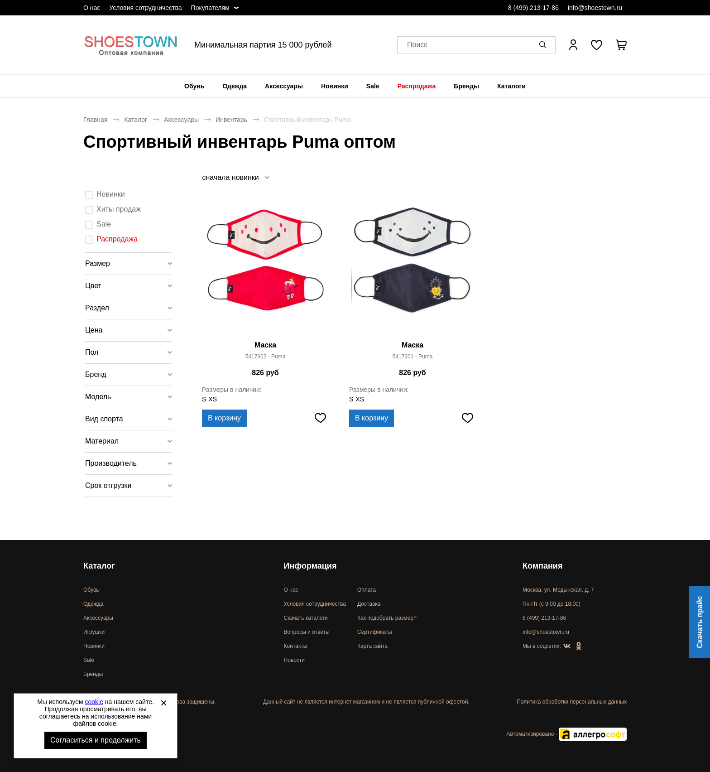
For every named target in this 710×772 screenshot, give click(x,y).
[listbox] (235, 177)
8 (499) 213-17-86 (533, 7)
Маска (265, 345)
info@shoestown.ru (595, 7)
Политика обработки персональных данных (572, 702)
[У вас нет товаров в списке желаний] (596, 44)
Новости (294, 660)
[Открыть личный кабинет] (573, 44)
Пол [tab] (91, 352)
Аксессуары (284, 86)
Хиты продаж (118, 209)
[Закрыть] (163, 702)
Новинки (334, 86)
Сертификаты (374, 632)
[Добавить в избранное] (320, 418)
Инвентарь (231, 119)
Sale (372, 86)
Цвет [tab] (93, 286)
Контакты (295, 646)
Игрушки (94, 632)
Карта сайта (372, 646)
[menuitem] (194, 86)
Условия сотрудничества (145, 7)
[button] (544, 45)
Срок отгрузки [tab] (108, 485)
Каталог (135, 119)
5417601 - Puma (413, 356)
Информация (310, 565)
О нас (91, 7)
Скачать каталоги (306, 618)
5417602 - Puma (265, 356)
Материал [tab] (102, 441)
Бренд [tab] (95, 374)
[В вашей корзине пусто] (621, 44)
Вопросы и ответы (307, 632)
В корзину (224, 418)
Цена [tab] (93, 330)
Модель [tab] (98, 396)
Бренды (466, 86)
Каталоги (511, 86)
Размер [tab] (97, 263)
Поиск (417, 45)
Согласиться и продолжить (95, 740)
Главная (95, 119)
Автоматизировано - (567, 734)
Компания (542, 565)
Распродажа (417, 86)
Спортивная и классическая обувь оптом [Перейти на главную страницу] (130, 45)
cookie (94, 701)
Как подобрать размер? (387, 618)
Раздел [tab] (97, 308)
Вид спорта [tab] (104, 419)
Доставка (369, 604)
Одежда (234, 86)
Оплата (366, 590)
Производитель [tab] (111, 463)
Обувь (194, 86)
